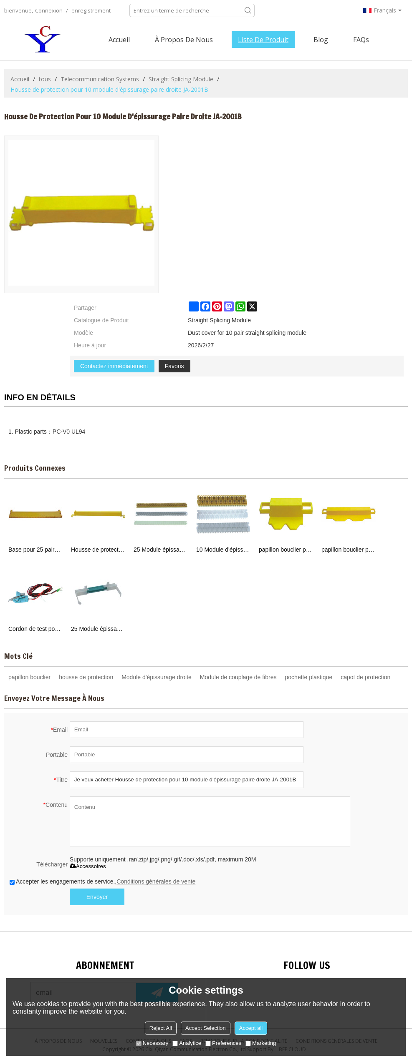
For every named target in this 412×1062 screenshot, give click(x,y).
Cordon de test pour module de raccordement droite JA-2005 (35, 628)
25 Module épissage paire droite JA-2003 (98, 628)
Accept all (251, 1028)
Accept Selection (205, 1028)
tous (45, 79)
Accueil (119, 39)
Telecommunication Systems (100, 79)
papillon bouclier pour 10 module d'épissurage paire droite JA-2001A (286, 549)
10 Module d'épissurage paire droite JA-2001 (223, 549)
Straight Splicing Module (181, 79)
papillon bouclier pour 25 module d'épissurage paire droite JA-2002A (348, 549)
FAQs (361, 39)
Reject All (160, 1028)
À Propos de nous (184, 39)
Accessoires (88, 866)
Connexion (49, 10)
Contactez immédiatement (114, 366)
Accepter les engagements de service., (102, 881)
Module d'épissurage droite (156, 677)
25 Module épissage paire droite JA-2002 (161, 549)
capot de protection (365, 677)
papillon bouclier (29, 677)
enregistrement (91, 10)
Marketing (260, 1043)
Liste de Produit (263, 39)
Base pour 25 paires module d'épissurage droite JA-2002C (35, 549)
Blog (320, 39)
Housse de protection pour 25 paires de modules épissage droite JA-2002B (98, 549)
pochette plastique (309, 677)
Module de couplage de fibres (238, 677)
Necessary (152, 1043)
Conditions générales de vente (155, 881)
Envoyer (97, 897)
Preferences (223, 1043)
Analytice (186, 1043)
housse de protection (86, 677)
